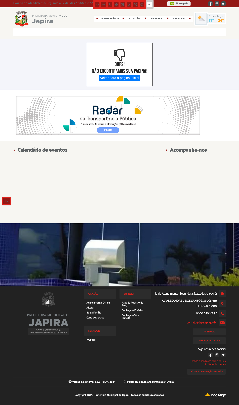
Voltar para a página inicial (119, 78)
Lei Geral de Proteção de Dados (206, 371)
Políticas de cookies (215, 364)
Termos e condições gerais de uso (208, 361)
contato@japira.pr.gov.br (202, 322)
